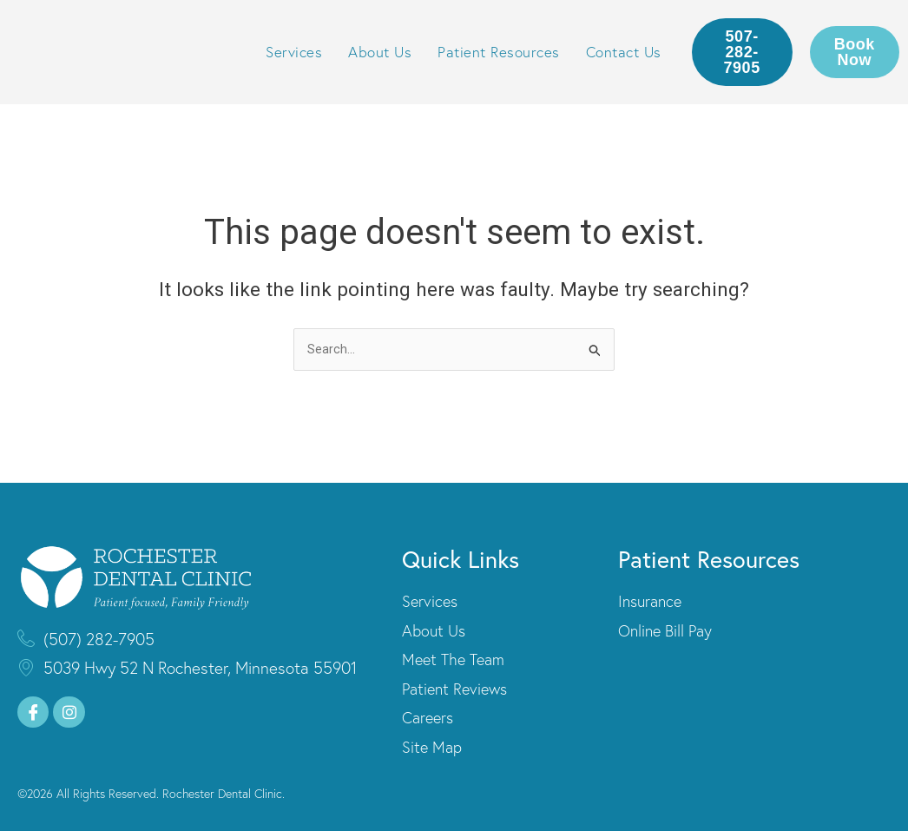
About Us (379, 52)
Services (294, 52)
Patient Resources (499, 52)
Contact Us (623, 52)
